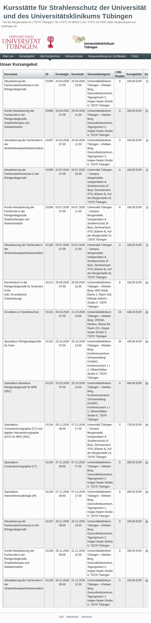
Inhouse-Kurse (74, 56)
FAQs (135, 56)
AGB (61, 616)
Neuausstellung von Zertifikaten (107, 56)
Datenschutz (72, 616)
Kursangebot (26, 56)
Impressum (86, 616)
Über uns (8, 56)
